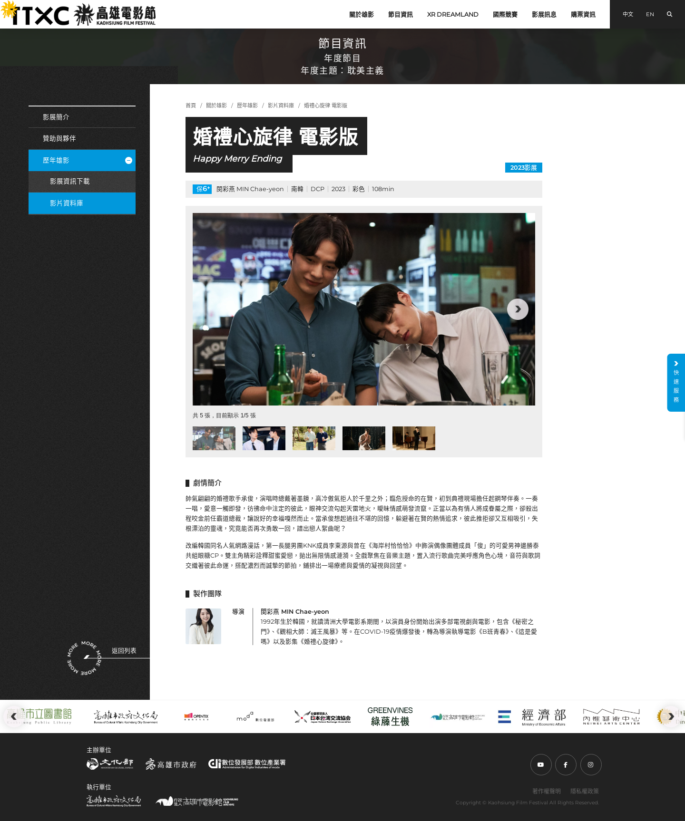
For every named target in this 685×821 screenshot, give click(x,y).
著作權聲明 (546, 791)
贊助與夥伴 (59, 138)
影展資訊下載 (70, 181)
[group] (364, 309)
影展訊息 (544, 14)
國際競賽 (505, 14)
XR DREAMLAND (453, 14)
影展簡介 (56, 117)
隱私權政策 (584, 791)
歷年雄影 (87, 160)
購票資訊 (583, 14)
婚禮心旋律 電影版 (325, 105)
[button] (518, 309)
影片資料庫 (66, 203)
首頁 (191, 105)
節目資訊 (400, 14)
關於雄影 (361, 14)
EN (650, 14)
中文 (628, 14)
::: (3, 5)
